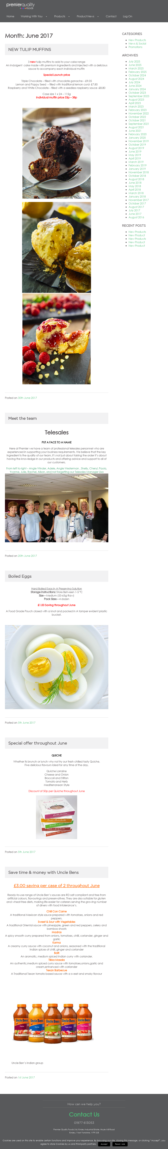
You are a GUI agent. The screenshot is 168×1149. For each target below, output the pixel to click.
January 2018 (137, 196)
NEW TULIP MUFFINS (29, 49)
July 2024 (134, 82)
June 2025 (135, 65)
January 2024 (137, 89)
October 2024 (137, 75)
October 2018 (137, 175)
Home (10, 16)
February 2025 (138, 72)
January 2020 (137, 137)
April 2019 (135, 158)
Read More (120, 1144)
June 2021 (135, 130)
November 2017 (139, 200)
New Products (137, 40)
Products (62, 16)
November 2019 (139, 141)
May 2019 (135, 155)
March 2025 (136, 68)
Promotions (135, 47)
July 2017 (134, 210)
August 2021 (136, 127)
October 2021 (137, 120)
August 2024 (136, 78)
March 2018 (136, 193)
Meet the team (22, 418)
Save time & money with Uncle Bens (43, 872)
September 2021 (139, 123)
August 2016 (136, 217)
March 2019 (136, 162)
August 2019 (136, 148)
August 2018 (136, 179)
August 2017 (136, 207)
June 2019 (135, 151)
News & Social (137, 43)
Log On (127, 16)
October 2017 (137, 203)
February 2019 (138, 165)
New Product (137, 235)
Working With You (34, 16)
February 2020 (138, 134)
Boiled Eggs (19, 576)
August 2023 (136, 99)
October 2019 (137, 144)
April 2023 (135, 103)
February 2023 (138, 110)
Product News (88, 16)
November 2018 (139, 172)
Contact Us (84, 1114)
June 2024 (135, 85)
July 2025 (134, 61)
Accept (104, 1144)
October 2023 (137, 92)
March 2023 (136, 106)
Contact (111, 16)
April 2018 (135, 189)
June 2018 (135, 182)
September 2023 (139, 96)
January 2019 (137, 168)
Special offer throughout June (37, 743)
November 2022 (139, 113)
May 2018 (135, 186)
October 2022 (137, 117)
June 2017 (135, 213)
